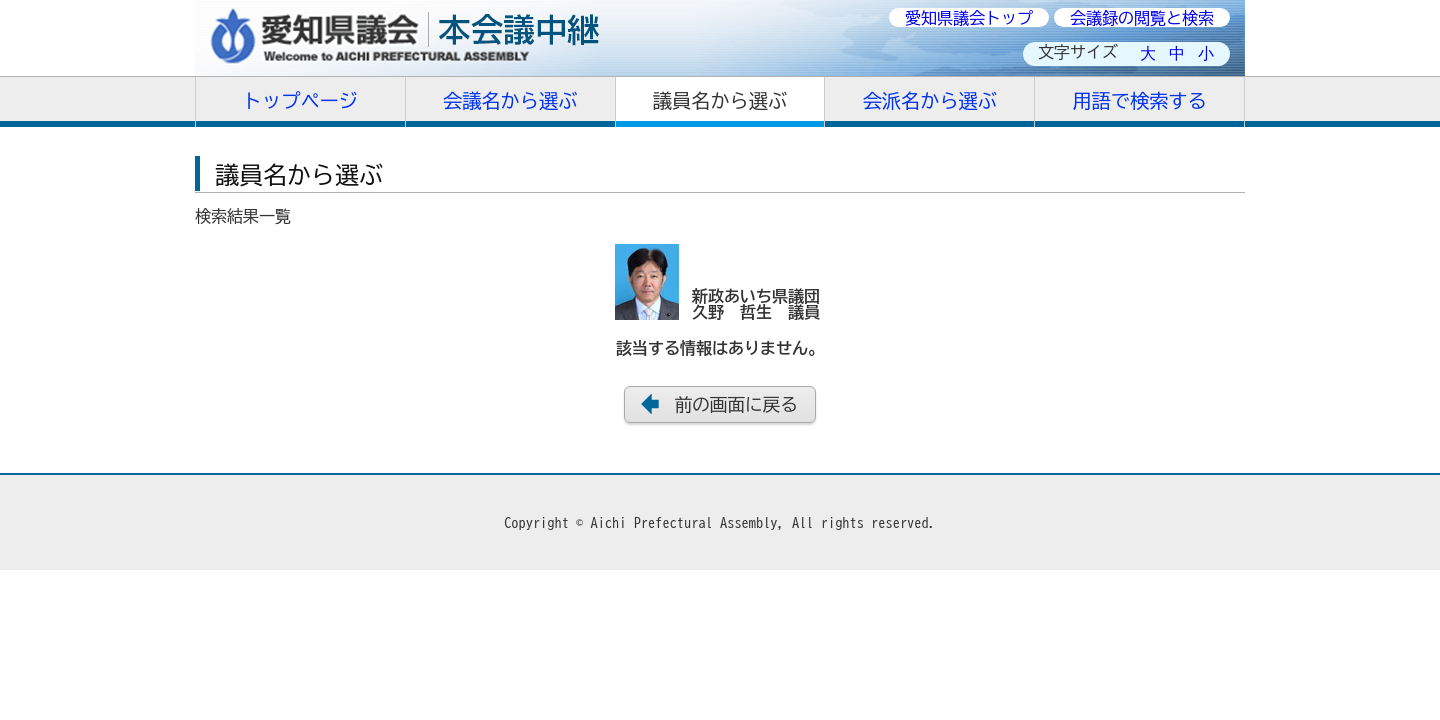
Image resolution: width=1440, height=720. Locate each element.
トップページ (300, 100)
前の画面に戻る (736, 404)
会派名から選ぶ (930, 100)
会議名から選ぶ (510, 100)
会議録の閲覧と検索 (1142, 18)
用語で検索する (1139, 100)
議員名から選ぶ (720, 100)
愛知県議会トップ (969, 18)
